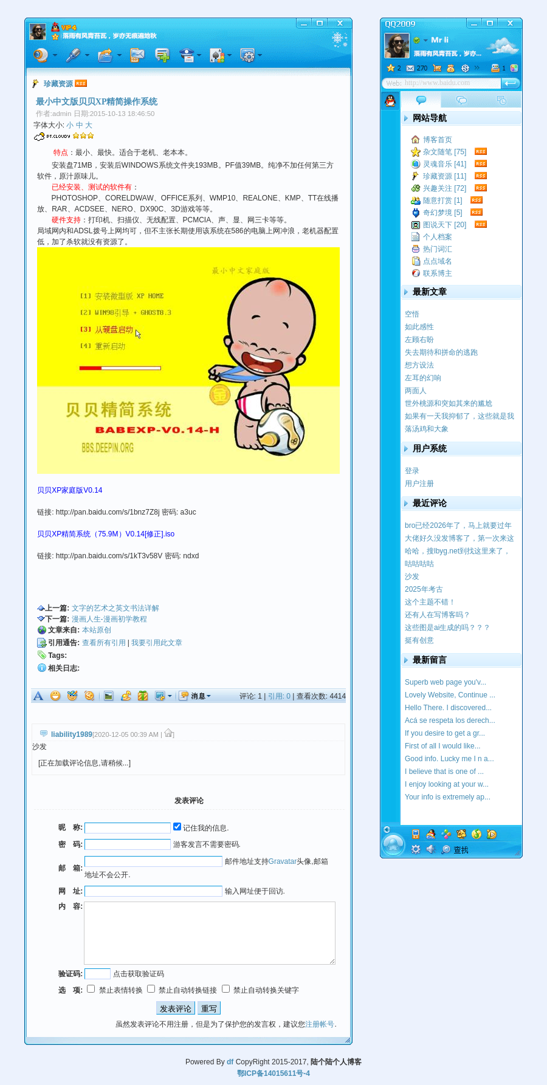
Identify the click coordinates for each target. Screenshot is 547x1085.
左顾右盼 (419, 339)
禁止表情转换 (114, 990)
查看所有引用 (104, 642)
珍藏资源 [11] (444, 176)
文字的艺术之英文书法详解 (115, 608)
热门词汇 (437, 249)
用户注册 (419, 483)
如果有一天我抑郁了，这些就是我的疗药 (459, 416)
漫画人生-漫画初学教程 (109, 619)
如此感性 (419, 327)
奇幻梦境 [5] (443, 212)
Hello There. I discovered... (448, 707)
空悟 (412, 314)
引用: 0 (279, 696)
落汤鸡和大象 (427, 429)
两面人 (416, 390)
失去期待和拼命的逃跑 (441, 352)
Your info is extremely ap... (447, 797)
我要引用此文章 (156, 642)
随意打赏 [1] (443, 200)
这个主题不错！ (430, 602)
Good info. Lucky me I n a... (449, 759)
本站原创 (96, 630)
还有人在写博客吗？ (437, 615)
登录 (412, 471)
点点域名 (437, 261)
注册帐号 (319, 1024)
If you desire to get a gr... (445, 733)
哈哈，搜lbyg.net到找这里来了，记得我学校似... (458, 551)
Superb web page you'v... (445, 682)
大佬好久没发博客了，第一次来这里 (459, 538)
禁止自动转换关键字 (260, 990)
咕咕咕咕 (419, 564)
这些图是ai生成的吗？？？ (447, 627)
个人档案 (437, 237)
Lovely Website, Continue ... (450, 695)
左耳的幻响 (423, 378)
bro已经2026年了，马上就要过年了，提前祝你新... (458, 525)
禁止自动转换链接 (182, 990)
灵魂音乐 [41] (444, 164)
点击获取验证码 (138, 974)
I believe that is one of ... (444, 771)
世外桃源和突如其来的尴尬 (448, 403)
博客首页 (437, 139)
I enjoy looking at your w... (447, 784)
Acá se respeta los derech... (450, 720)
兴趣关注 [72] (444, 188)
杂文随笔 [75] (444, 152)
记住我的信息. (201, 828)
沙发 (412, 576)
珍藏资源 (58, 84)
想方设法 (419, 365)
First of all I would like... (443, 746)
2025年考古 (424, 589)
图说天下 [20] (444, 225)
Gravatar (283, 861)
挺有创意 (419, 640)
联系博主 (437, 273)
